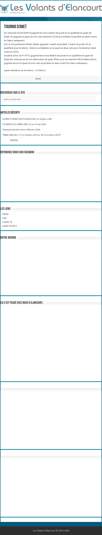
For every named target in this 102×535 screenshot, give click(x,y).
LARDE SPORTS (9, 226)
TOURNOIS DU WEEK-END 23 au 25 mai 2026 (24, 124)
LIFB (4, 218)
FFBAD (5, 214)
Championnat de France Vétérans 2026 (21, 129)
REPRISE (14, 140)
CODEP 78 (7, 222)
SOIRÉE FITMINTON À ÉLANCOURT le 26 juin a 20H (27, 119)
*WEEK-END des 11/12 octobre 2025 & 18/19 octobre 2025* (31, 135)
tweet (38, 78)
